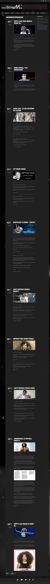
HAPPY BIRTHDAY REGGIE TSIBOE (24, 388)
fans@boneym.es (26, 242)
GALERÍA (22, 13)
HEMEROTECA (33, 13)
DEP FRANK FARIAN (19, 169)
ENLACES (38, 13)
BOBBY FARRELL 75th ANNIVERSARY (21, 69)
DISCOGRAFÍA (18, 13)
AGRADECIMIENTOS (43, 13)
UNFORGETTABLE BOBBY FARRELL (23, 339)
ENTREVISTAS (28, 13)
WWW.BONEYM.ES (7, 13)
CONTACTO (3, 15)
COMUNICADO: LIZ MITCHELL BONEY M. (23, 440)
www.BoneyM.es (16, 36)
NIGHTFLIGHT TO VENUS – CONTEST (24, 222)
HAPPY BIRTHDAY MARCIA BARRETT (21, 290)
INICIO (2, 13)
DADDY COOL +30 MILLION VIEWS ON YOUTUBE (23, 109)
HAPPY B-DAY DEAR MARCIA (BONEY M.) (23, 22)
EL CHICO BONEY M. (40, 18)
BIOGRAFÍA (12, 13)
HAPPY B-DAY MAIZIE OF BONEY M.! (24, 525)
